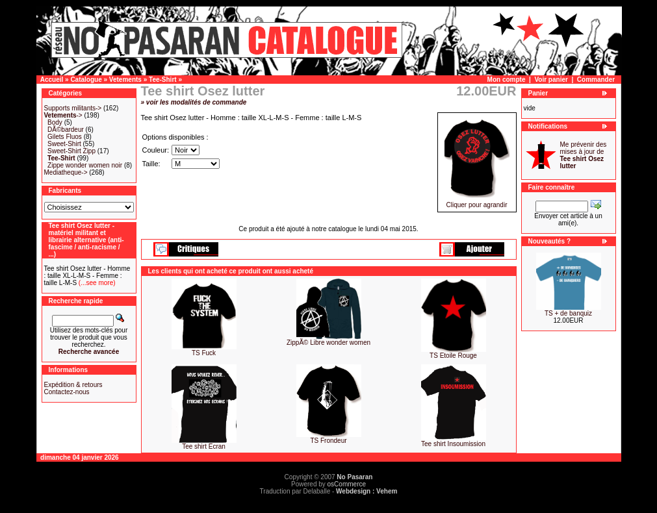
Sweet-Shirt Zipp (71, 151)
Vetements (125, 79)
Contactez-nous (67, 391)
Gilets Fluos (64, 136)
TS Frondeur (328, 440)
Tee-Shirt (163, 79)
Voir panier (551, 79)
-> (63, 115)
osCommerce (347, 484)
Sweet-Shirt (64, 143)
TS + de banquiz (568, 313)
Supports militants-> (73, 108)
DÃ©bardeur (65, 129)
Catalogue (85, 79)
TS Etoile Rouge (453, 355)
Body (54, 122)
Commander (596, 79)
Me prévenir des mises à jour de (583, 155)
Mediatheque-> (66, 172)
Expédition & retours (73, 384)
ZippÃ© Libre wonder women (328, 342)
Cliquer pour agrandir (476, 201)
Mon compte (506, 79)
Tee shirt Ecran (203, 446)
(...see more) (96, 282)
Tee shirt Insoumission (453, 443)
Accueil (52, 79)
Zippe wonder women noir (84, 165)
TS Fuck (204, 353)
